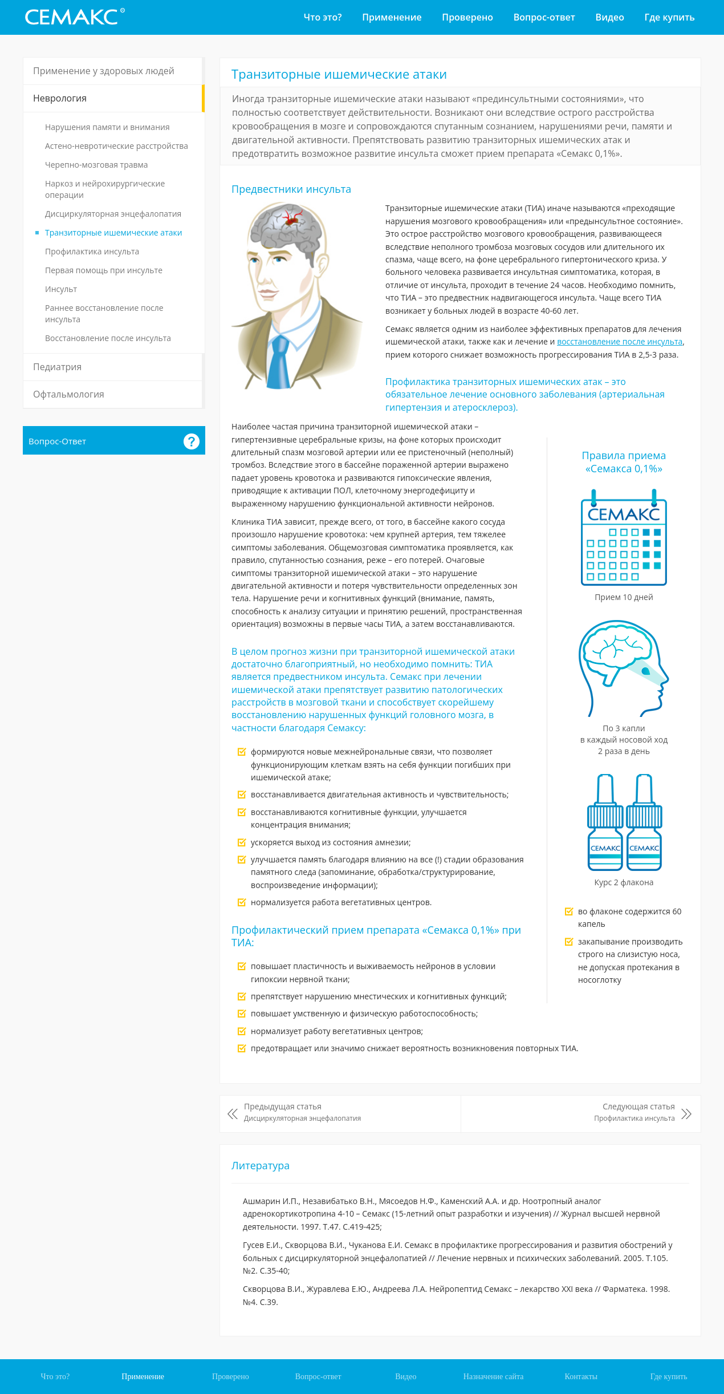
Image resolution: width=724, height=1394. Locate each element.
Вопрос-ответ (544, 17)
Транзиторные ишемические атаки (113, 232)
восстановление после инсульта (619, 341)
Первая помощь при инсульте (103, 270)
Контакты (580, 1376)
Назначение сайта (493, 1376)
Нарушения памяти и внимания (107, 126)
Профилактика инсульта (92, 251)
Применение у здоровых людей (103, 70)
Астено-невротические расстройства (116, 145)
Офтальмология (68, 394)
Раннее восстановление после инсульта (104, 313)
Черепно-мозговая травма (96, 164)
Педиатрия (57, 366)
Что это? (323, 17)
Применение (391, 17)
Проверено (467, 17)
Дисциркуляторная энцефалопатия (113, 213)
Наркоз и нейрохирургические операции (105, 189)
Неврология (60, 98)
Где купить (670, 17)
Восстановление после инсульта (108, 338)
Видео (610, 17)
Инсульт (61, 288)
